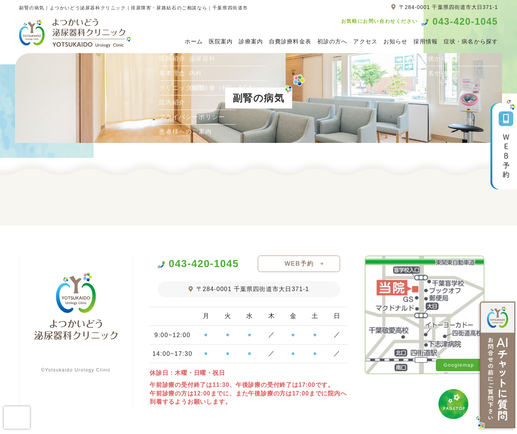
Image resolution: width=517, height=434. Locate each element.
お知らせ (395, 41)
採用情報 (425, 41)
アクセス (365, 41)
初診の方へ (332, 41)
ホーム (194, 41)
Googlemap (458, 365)
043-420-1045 (465, 21)
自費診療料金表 (290, 41)
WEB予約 (299, 263)
